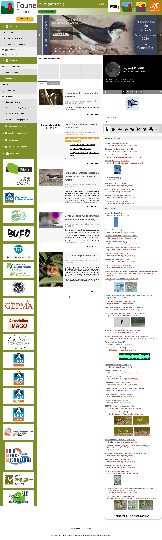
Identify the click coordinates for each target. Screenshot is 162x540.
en (103, 4)
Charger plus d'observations (132, 516)
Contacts (83, 528)
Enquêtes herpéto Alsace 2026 (80, 149)
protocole (90, 272)
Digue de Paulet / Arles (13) (114, 230)
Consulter (47, 11)
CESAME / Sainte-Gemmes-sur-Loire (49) (119, 406)
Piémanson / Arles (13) (113, 178)
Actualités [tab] (42, 83)
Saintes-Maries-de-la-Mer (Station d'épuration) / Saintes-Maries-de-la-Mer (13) (132, 271)
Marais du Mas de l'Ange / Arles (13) (117, 161)
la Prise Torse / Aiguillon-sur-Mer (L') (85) (119, 496)
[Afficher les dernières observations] (115, 122)
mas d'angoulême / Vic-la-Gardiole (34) (118, 394)
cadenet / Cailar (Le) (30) (113, 371)
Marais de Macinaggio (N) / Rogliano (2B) (119, 189)
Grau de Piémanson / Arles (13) (116, 242)
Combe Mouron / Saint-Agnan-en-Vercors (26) (121, 301)
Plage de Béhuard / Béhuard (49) (116, 412)
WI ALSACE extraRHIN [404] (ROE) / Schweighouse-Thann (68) (127, 446)
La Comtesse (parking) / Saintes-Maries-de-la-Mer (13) (124, 247)
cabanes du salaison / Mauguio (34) (117, 382)
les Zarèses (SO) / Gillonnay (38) (116, 400)
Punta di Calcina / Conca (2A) (115, 342)
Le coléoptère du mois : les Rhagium (82, 145)
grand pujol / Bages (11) (113, 213)
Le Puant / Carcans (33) (113, 376)
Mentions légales (75, 528)
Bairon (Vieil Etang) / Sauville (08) (116, 143)
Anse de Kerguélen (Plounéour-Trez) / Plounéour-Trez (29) (125, 313)
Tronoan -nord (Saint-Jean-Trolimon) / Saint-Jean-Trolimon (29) (127, 336)
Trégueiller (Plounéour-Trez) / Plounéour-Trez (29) (122, 330)
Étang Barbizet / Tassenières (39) (116, 201)
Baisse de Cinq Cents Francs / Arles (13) (119, 149)
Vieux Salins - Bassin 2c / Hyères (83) (118, 465)
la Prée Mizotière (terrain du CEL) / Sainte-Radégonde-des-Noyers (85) (129, 488)
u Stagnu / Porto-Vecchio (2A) (115, 348)
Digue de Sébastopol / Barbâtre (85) (117, 471)
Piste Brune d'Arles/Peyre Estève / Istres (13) (120, 265)
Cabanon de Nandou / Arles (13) (116, 155)
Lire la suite (91, 114)
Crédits (89, 528)
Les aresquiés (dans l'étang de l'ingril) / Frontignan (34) (124, 388)
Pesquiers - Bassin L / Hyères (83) (117, 459)
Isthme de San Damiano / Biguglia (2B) (118, 365)
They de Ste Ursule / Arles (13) (115, 183)
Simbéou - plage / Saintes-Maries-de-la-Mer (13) (121, 279)
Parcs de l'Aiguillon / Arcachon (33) (117, 195)
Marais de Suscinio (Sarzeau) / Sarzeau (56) (120, 440)
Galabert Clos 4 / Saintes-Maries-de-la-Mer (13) (121, 236)
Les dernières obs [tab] (111, 118)
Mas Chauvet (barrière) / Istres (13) (117, 259)
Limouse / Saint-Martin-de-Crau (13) (117, 253)
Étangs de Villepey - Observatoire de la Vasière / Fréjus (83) (125, 453)
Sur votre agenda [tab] (53, 83)
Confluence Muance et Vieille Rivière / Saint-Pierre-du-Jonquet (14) (128, 296)
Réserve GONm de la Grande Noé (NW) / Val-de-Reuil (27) (125, 307)
